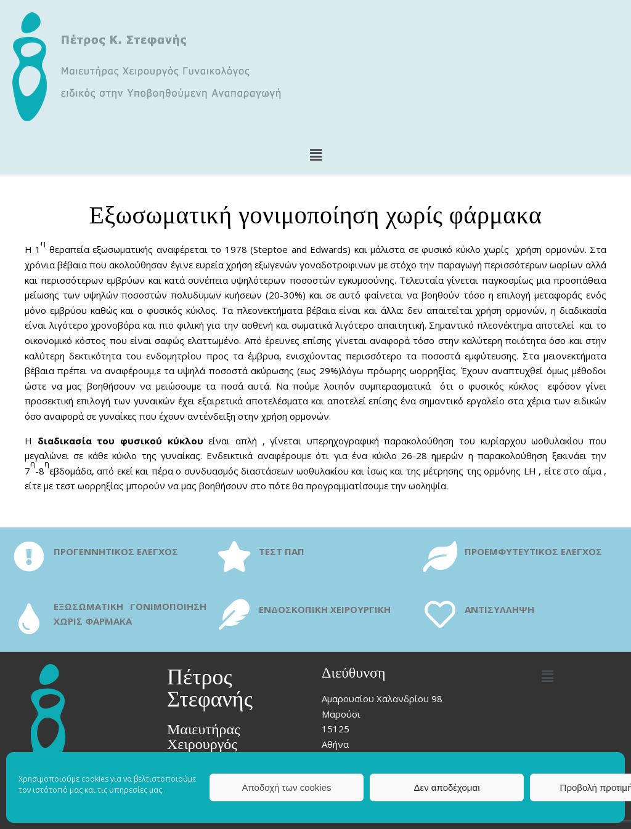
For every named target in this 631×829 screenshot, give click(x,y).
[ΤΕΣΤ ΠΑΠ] (234, 556)
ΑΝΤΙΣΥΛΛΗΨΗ (499, 609)
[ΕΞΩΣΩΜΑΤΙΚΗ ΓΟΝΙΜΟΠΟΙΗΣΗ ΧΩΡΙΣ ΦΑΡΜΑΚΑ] (29, 618)
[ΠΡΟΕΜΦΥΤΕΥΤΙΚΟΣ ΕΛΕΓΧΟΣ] (440, 556)
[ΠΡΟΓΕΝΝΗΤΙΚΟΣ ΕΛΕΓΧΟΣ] (29, 556)
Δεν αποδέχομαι (446, 787)
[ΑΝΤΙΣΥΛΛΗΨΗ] (440, 614)
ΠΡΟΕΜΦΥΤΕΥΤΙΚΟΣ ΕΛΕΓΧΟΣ (533, 551)
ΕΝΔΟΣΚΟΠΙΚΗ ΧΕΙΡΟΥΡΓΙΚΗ (325, 609)
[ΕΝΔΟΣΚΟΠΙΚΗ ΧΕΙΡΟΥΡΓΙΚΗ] (234, 614)
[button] (315, 154)
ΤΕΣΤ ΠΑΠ (281, 551)
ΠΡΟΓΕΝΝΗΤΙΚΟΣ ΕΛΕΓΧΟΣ (116, 551)
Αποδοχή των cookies (286, 787)
